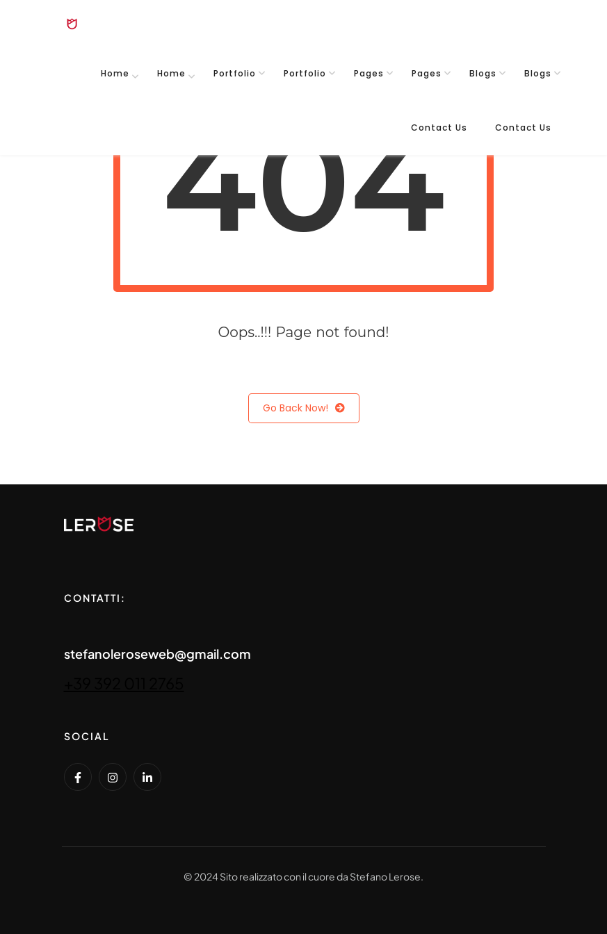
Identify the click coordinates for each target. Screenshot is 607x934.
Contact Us (439, 127)
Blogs (482, 73)
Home (115, 73)
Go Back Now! (304, 408)
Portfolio (234, 73)
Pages (369, 73)
